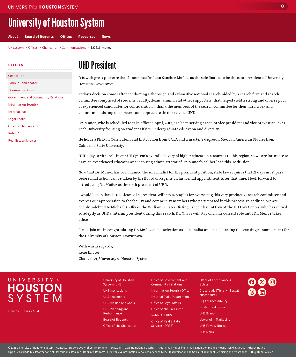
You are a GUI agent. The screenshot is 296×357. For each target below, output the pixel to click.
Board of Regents (40, 36)
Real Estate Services (22, 140)
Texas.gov (115, 347)
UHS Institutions (115, 290)
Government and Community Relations (36, 97)
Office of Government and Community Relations (169, 282)
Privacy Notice (256, 347)
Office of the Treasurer (24, 126)
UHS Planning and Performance (115, 311)
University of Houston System (56, 22)
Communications (74, 47)
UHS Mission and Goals (119, 303)
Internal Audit (18, 112)
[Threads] (252, 292)
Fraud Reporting (175, 347)
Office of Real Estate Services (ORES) (165, 323)
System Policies (261, 352)
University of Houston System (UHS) (118, 282)
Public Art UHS (161, 315)
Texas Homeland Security (139, 347)
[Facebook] (252, 282)
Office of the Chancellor (119, 325)
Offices (67, 36)
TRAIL (159, 347)
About (14, 36)
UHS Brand (207, 313)
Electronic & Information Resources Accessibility (137, 352)
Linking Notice (236, 347)
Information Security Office (170, 290)
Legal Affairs (16, 119)
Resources (88, 36)
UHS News (207, 332)
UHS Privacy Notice (213, 325)
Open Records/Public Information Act (31, 352)
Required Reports (94, 352)
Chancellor (50, 47)
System (16, 47)
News (106, 36)
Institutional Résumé (68, 352)
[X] (262, 282)
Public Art (15, 133)
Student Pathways (212, 307)
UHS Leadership (114, 297)
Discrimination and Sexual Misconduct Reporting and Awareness (208, 352)
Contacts (61, 347)
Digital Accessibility (213, 301)
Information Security (23, 104)
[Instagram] (272, 282)
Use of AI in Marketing (215, 319)
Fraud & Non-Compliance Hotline (206, 347)
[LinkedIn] (262, 292)
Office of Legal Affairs (166, 303)
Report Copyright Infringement (88, 347)
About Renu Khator (23, 83)
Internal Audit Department (170, 297)
